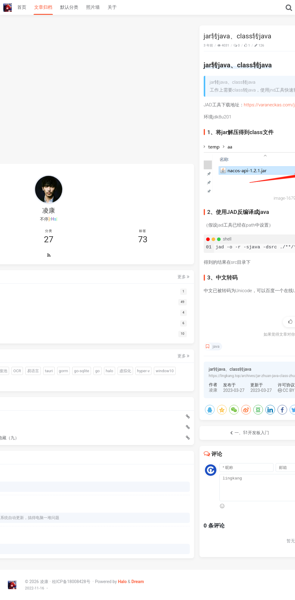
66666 (16, 547)
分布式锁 (61, 362)
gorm (15, 351)
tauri (79, 341)
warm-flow (20, 330)
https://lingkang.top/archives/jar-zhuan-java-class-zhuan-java (158, 376)
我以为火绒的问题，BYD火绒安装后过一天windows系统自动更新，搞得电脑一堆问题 (48, 513)
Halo (122, 581)
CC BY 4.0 (191, 390)
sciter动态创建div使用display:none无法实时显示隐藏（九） (43, 429)
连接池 (31, 341)
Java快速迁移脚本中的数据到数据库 (42, 408)
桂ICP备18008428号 (71, 581)
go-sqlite (33, 351)
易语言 (63, 341)
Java (283, 45)
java (117, 346)
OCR (47, 341)
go (49, 351)
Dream (137, 581)
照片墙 (93, 7)
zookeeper (20, 373)
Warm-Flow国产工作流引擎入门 (37, 418)
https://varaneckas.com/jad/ (174, 105)
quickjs (41, 330)
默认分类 (69, 7)
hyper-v (17, 362)
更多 (84, 236)
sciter (69, 330)
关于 (112, 7)
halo (61, 351)
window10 (38, 362)
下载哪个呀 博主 (25, 478)
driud (15, 341)
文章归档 (43, 7)
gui (56, 330)
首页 (21, 7)
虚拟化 (77, 351)
